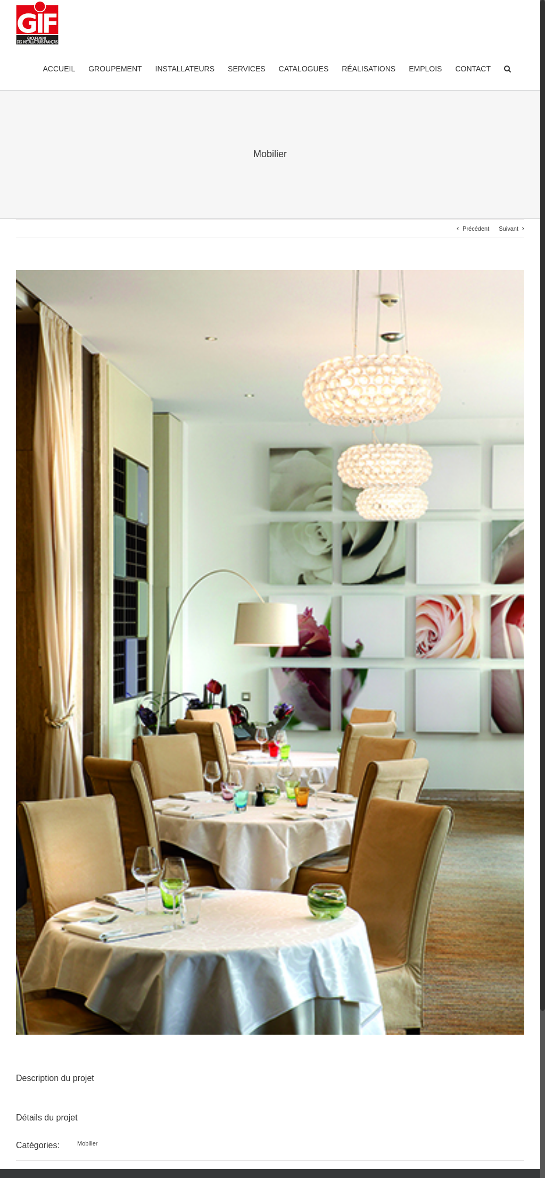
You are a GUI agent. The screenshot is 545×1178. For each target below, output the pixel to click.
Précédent (476, 228)
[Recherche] (507, 68)
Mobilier (87, 1143)
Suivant (508, 228)
